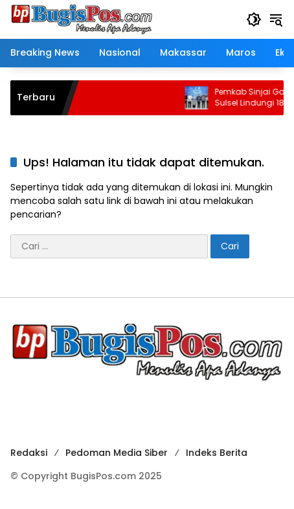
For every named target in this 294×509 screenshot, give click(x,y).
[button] (254, 19)
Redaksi (28, 452)
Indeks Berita (216, 452)
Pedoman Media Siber (116, 452)
